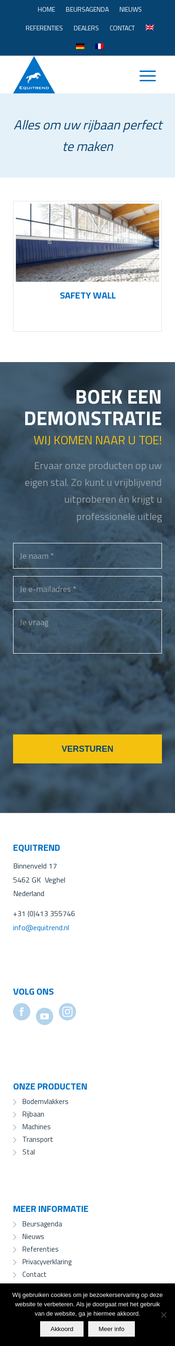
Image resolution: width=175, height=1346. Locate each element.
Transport (37, 1139)
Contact (122, 28)
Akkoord (61, 1328)
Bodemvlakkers (45, 1101)
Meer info (111, 1328)
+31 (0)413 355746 (44, 913)
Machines (36, 1126)
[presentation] (84, 706)
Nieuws (130, 9)
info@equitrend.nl (41, 927)
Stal (28, 1152)
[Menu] (143, 74)
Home (46, 9)
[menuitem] (46, 9)
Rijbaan (33, 1114)
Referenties (44, 28)
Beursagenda (87, 9)
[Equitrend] (72, 74)
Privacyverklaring (46, 1261)
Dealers (86, 28)
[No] (163, 1314)
